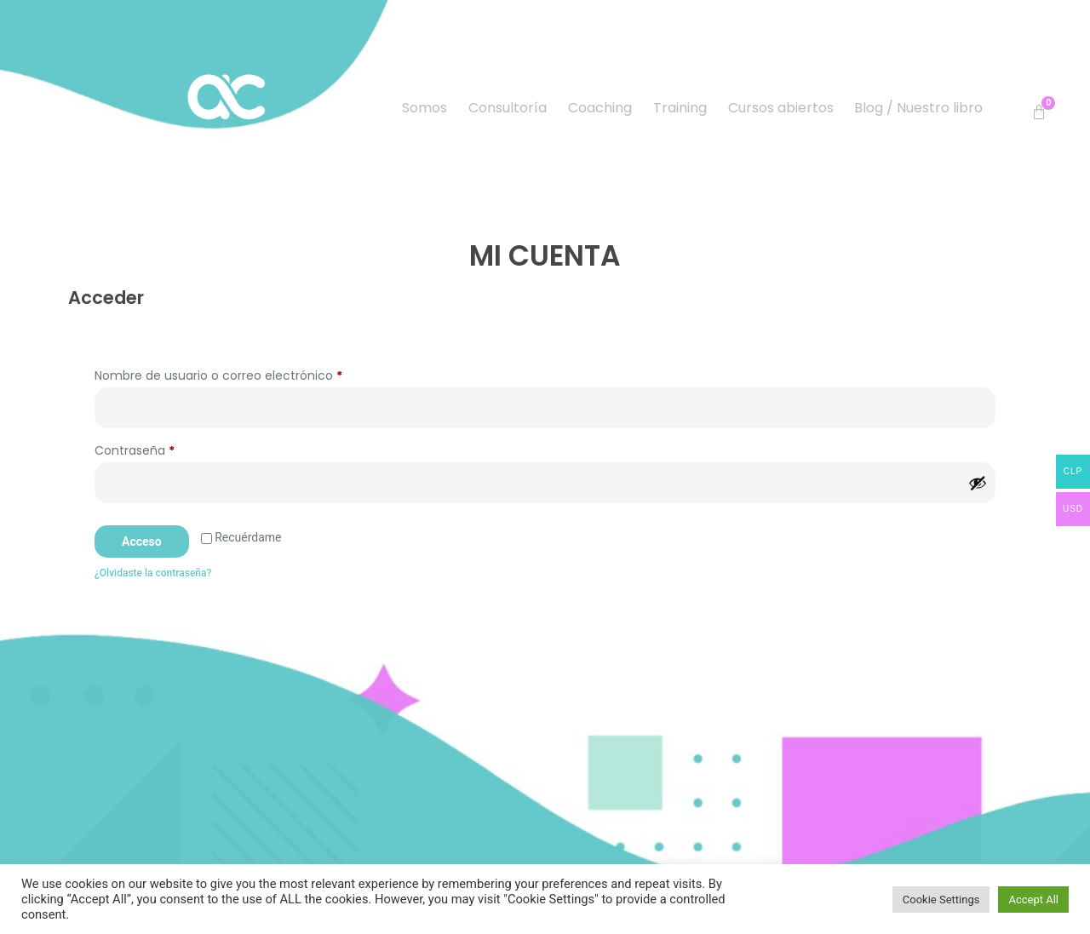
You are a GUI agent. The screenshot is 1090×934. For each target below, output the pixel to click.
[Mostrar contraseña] (977, 482)
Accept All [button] (1033, 899)
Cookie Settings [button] (941, 899)
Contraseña (167, 448)
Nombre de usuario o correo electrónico (251, 374)
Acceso (142, 541)
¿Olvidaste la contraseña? (153, 573)
